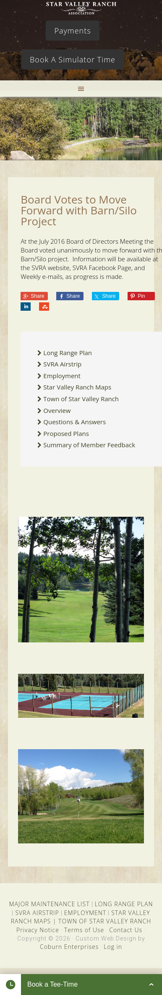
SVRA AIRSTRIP (37, 913)
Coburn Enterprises (69, 947)
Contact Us (125, 930)
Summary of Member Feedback (89, 445)
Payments (72, 31)
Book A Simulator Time (72, 59)
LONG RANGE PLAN (124, 904)
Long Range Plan (67, 352)
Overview (57, 410)
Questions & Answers (74, 422)
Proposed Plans (66, 433)
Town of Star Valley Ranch (81, 398)
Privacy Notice (37, 930)
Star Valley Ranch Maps (77, 387)
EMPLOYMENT (85, 913)
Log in (113, 947)
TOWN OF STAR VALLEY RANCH (104, 921)
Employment (62, 375)
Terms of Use (84, 930)
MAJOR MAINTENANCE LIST (49, 904)
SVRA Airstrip (62, 364)
